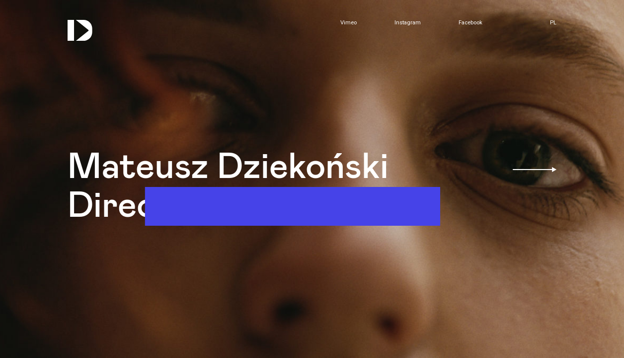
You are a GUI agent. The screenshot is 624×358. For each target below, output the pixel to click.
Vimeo (348, 23)
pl (553, 22)
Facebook (470, 23)
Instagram (407, 23)
